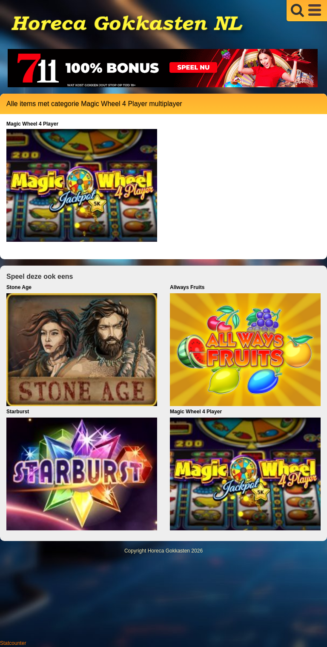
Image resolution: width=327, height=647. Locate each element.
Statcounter (13, 643)
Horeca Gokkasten (169, 551)
